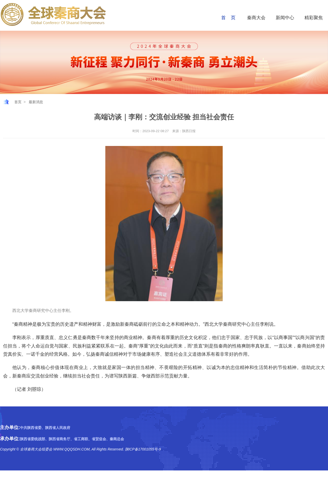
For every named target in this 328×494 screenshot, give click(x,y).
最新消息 (36, 102)
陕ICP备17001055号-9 (142, 449)
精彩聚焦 (313, 17)
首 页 (228, 17)
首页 (18, 102)
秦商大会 (256, 17)
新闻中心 (285, 17)
